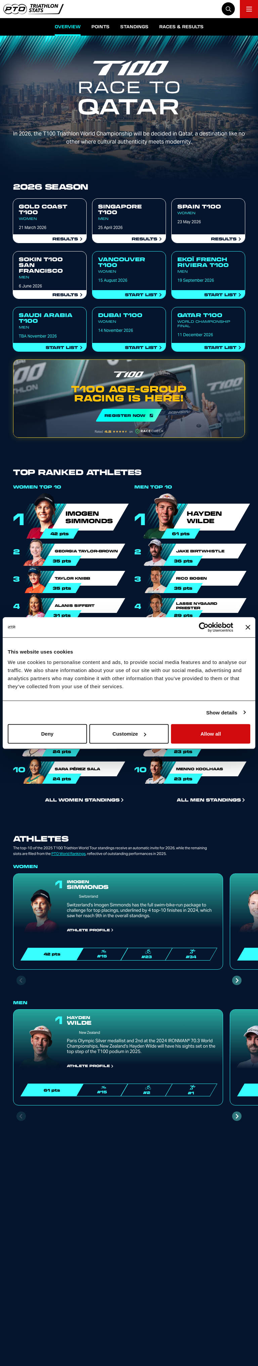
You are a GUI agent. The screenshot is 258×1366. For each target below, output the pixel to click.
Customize (129, 734)
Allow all (211, 734)
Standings (134, 26)
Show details (222, 712)
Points (100, 26)
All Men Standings (211, 799)
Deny (47, 734)
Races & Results (181, 26)
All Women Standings (84, 799)
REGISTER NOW (129, 398)
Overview (68, 26)
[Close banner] (248, 627)
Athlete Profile (90, 930)
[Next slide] (237, 980)
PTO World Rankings (68, 853)
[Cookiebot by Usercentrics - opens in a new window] (203, 627)
